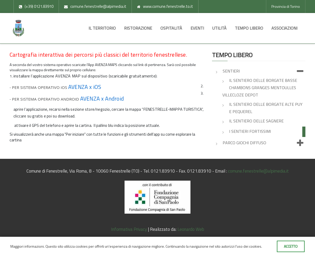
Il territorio (102, 28)
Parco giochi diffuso (264, 143)
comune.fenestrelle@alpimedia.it (258, 171)
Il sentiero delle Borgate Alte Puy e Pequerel (266, 108)
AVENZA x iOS (84, 87)
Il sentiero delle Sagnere (256, 121)
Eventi (197, 28)
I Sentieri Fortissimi (250, 131)
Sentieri (264, 71)
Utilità (219, 28)
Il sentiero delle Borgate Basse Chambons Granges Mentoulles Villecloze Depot (259, 87)
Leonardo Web (190, 229)
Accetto (291, 246)
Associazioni (284, 28)
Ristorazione (138, 28)
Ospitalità (171, 28)
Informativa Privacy (129, 229)
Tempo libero (249, 28)
